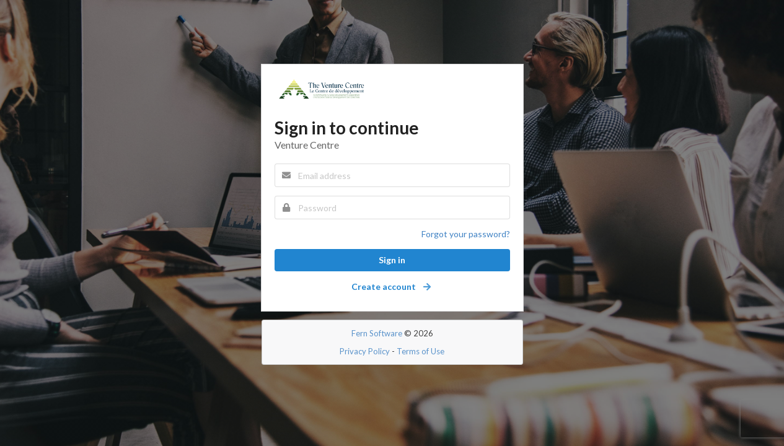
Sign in (392, 260)
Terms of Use (420, 351)
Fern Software (376, 333)
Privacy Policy (365, 351)
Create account (391, 286)
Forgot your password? (465, 234)
